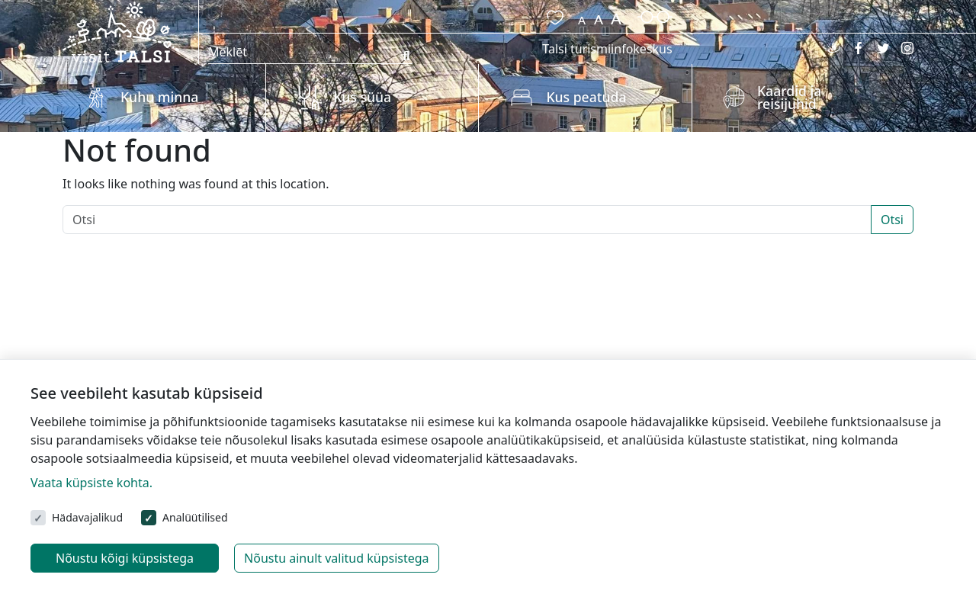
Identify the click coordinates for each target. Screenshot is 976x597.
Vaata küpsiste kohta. (91, 482)
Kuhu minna (159, 97)
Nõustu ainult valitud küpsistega (336, 558)
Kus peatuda (586, 97)
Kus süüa (362, 97)
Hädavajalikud (87, 517)
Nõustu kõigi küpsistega (125, 558)
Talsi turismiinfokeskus (607, 48)
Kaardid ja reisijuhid (789, 98)
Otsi (892, 219)
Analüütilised (194, 517)
